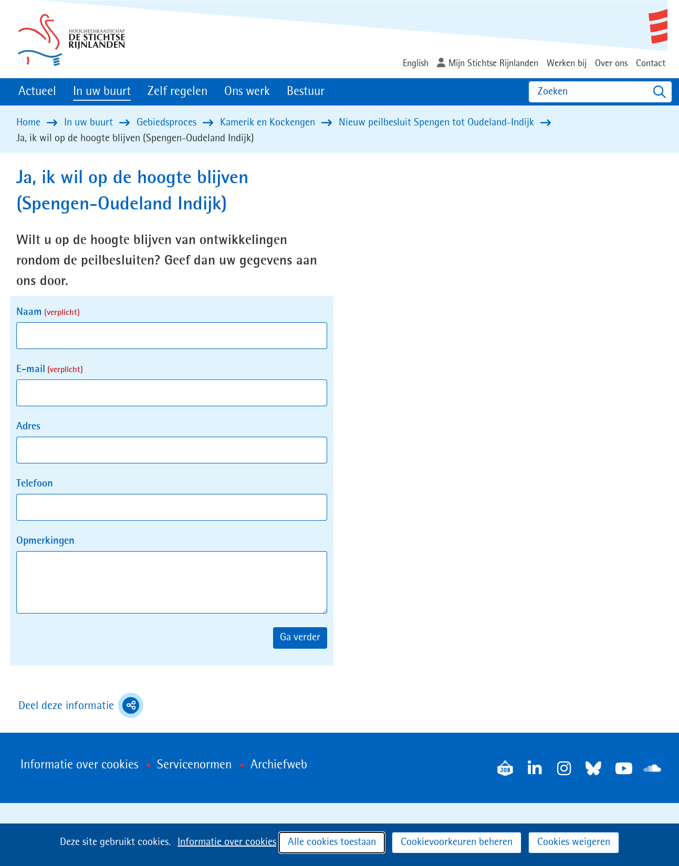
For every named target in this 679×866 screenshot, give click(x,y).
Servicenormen (194, 765)
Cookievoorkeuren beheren (457, 842)
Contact (650, 63)
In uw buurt (102, 92)
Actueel (37, 92)
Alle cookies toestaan (332, 842)
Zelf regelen (177, 92)
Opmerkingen (45, 541)
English (416, 63)
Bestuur (306, 92)
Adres (28, 426)
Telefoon (34, 484)
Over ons (611, 63)
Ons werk (247, 92)
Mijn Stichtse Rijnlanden (493, 63)
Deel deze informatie (80, 705)
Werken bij (567, 63)
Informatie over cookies (226, 842)
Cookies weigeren (573, 842)
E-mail (49, 369)
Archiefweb (278, 765)
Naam (48, 312)
